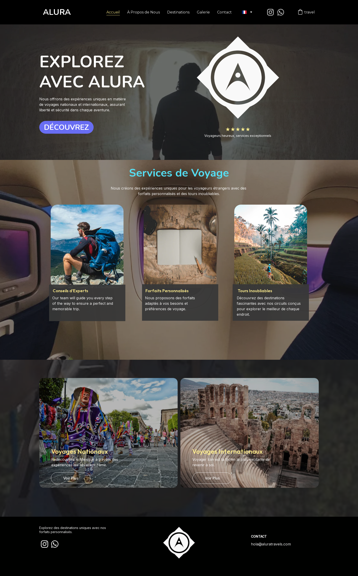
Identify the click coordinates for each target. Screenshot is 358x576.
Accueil (113, 12)
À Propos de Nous (143, 12)
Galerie (203, 12)
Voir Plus (70, 478)
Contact (224, 12)
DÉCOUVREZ (66, 127)
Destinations (178, 12)
